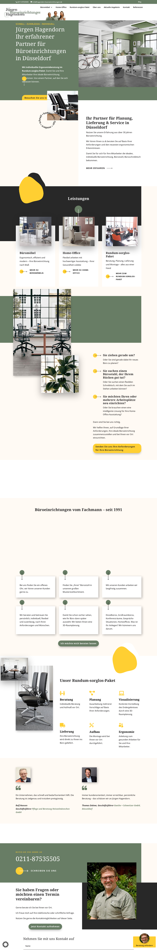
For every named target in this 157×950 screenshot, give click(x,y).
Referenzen (138, 7)
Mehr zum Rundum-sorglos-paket (125, 276)
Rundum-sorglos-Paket (79, 7)
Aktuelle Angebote (112, 7)
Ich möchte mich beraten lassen (78, 643)
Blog (139, 2)
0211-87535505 (38, 858)
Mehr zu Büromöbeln (36, 271)
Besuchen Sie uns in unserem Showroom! (41, 99)
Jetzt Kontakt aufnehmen (45, 926)
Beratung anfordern (144, 941)
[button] (5, 944)
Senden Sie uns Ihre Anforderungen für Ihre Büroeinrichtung (115, 448)
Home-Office (61, 7)
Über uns (97, 7)
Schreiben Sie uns (44, 870)
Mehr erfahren (95, 168)
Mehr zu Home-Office (81, 271)
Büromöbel (45, 7)
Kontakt (126, 7)
